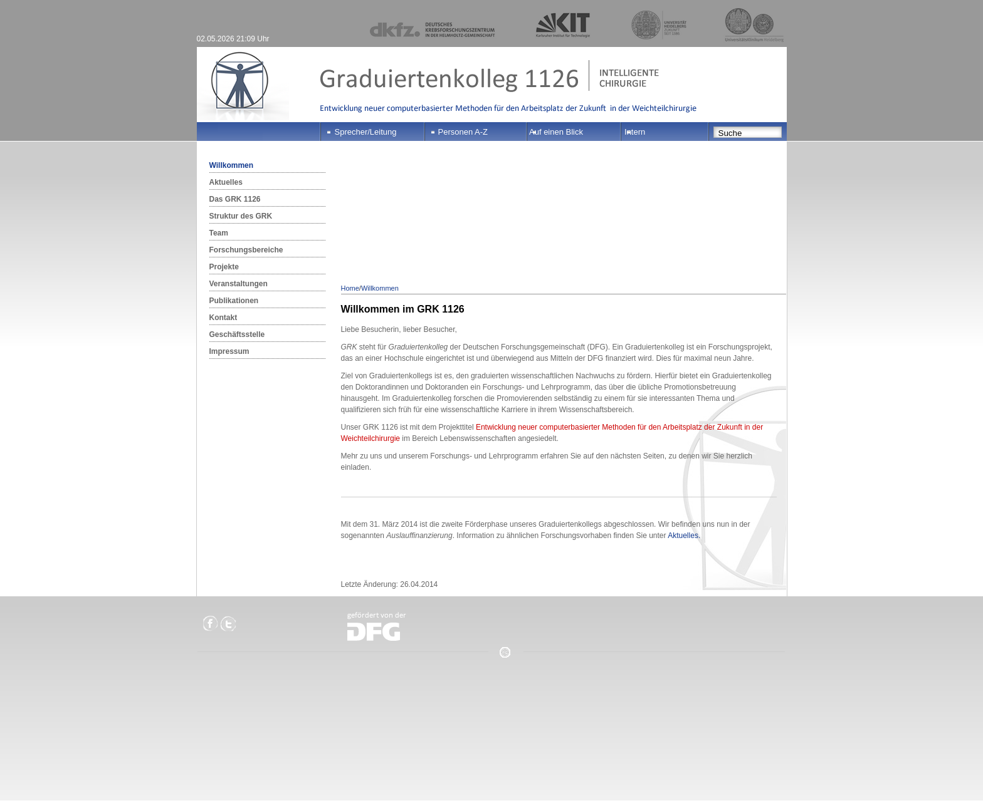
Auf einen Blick (556, 132)
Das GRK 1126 (235, 199)
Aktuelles (226, 182)
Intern (634, 132)
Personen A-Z (463, 132)
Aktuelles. (684, 535)
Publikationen (234, 300)
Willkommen (231, 165)
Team (218, 233)
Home (350, 288)
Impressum (229, 351)
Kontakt (223, 317)
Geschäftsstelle (237, 334)
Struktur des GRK (241, 216)
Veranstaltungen (238, 283)
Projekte (224, 266)
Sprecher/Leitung (366, 132)
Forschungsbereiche (246, 250)
